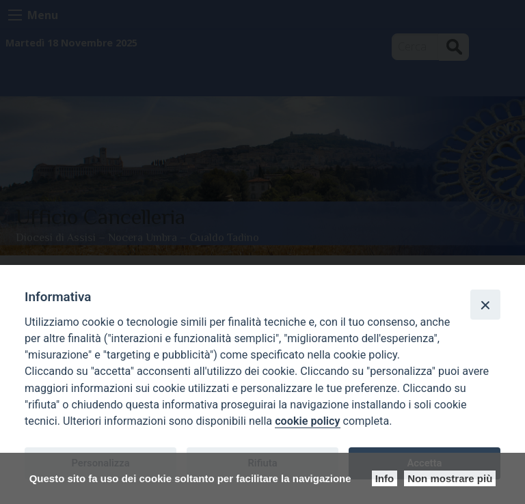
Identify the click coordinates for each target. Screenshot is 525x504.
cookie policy (307, 421)
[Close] (485, 305)
